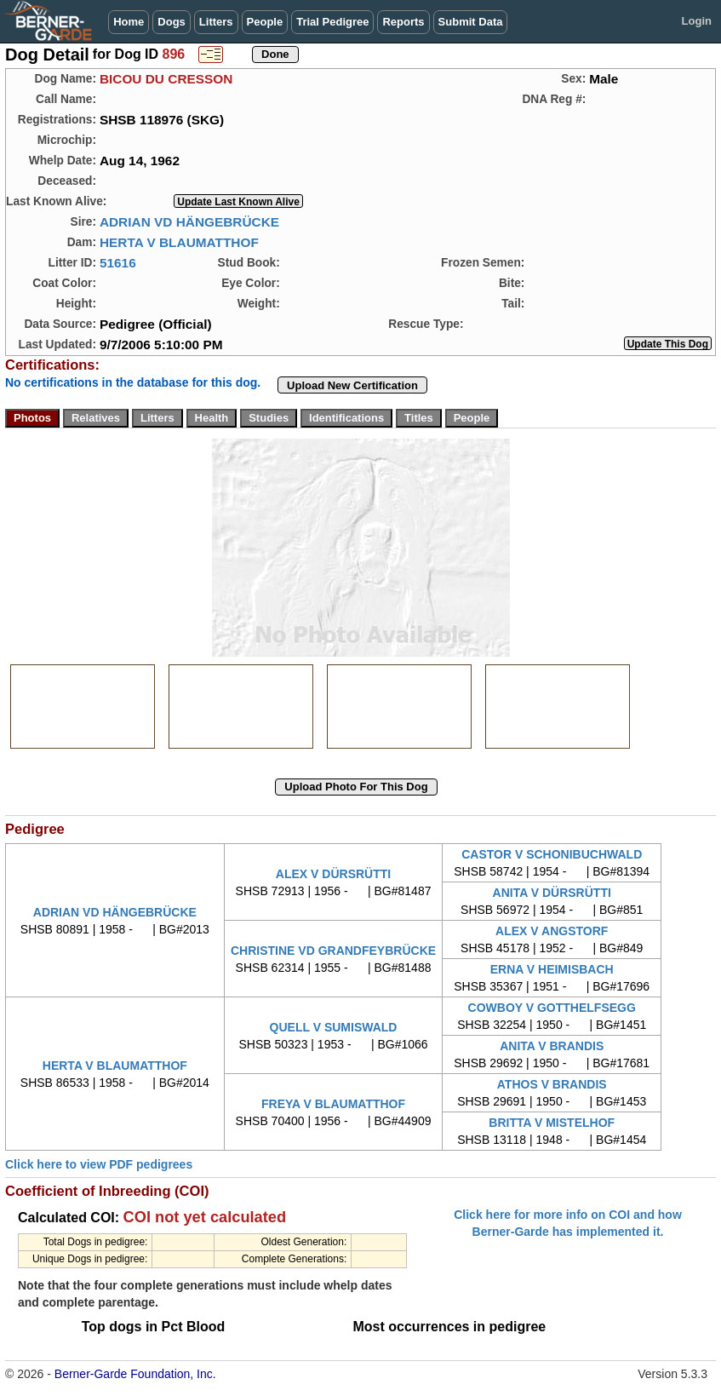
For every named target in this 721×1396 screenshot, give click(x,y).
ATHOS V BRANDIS (552, 1084)
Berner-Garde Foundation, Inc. (135, 1374)
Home (128, 21)
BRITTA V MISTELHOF (552, 1122)
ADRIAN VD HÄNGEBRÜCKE (189, 222)
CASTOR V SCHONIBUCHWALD (551, 854)
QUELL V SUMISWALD (334, 1027)
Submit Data (470, 21)
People (265, 21)
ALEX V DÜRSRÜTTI (333, 874)
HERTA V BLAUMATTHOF (179, 242)
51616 (118, 263)
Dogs (171, 21)
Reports (403, 21)
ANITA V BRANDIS (552, 1046)
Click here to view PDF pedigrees (98, 1164)
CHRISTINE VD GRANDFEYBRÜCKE (333, 950)
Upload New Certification (352, 385)
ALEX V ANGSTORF (551, 931)
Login (697, 20)
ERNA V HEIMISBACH (552, 969)
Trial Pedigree (332, 21)
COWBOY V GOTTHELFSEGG (552, 1007)
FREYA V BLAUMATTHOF (333, 1104)
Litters (216, 21)
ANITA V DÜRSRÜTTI (552, 892)
